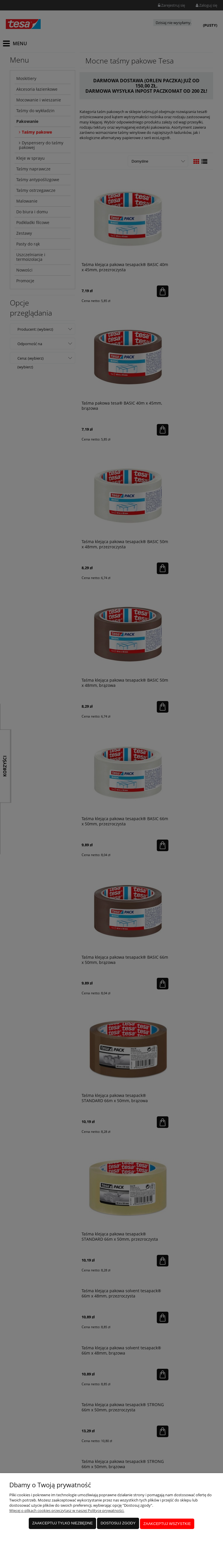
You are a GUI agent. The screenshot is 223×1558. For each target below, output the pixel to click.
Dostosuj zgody (117, 1525)
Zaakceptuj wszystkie (167, 1525)
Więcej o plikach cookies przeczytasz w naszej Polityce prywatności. (66, 1512)
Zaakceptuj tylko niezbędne (62, 1525)
